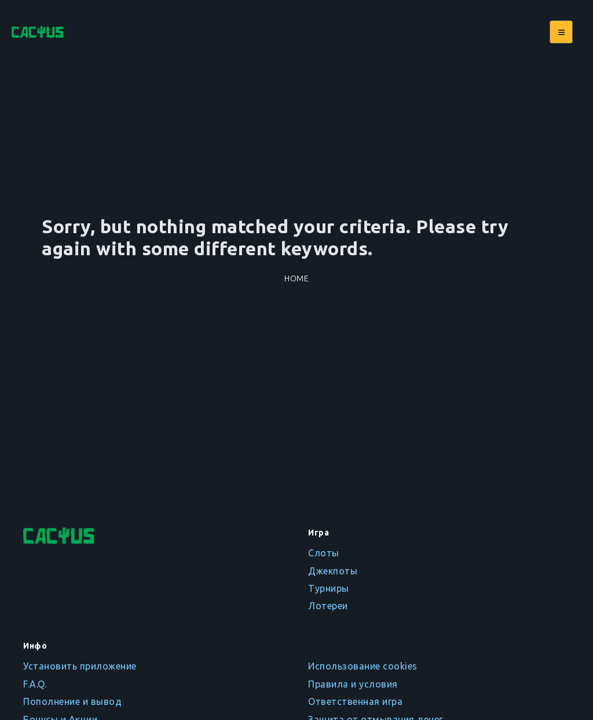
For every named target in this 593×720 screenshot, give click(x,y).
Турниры (328, 588)
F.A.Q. (34, 684)
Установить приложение (80, 666)
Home (296, 278)
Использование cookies (363, 666)
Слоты (323, 553)
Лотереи (328, 605)
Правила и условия (353, 684)
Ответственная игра (355, 701)
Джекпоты (332, 571)
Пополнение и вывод (72, 701)
